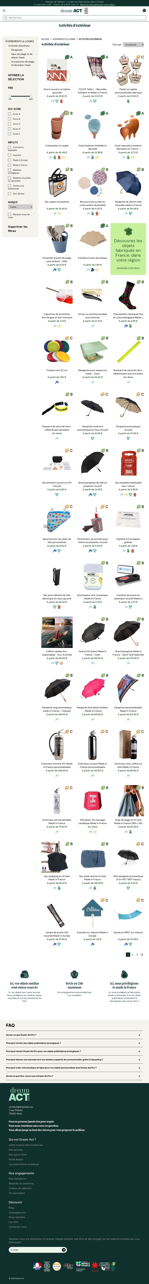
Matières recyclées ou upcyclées (19, 179)
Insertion (14, 155)
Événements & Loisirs (20, 41)
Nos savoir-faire (17, 1154)
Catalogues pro (17, 1212)
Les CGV (13, 1222)
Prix (10, 87)
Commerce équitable (16, 148)
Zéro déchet (16, 193)
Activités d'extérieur (19, 45)
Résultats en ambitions (21, 1183)
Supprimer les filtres (18, 229)
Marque (13, 202)
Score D (14, 128)
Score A (14, 114)
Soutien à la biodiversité (16, 187)
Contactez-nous (17, 1226)
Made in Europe (18, 160)
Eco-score (14, 109)
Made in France (18, 165)
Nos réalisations (17, 1178)
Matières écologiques (14, 171)
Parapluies (17, 49)
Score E (14, 133)
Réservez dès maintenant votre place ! (97, 4)
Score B (14, 118)
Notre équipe (16, 1159)
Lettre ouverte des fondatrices (25, 1144)
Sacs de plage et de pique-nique (21, 56)
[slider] (10, 96)
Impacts (13, 142)
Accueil (45, 39)
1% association (17, 1193)
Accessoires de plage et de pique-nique (22, 63)
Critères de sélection (20, 1188)
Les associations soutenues (24, 1164)
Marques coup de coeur (19, 216)
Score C (14, 123)
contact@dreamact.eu (21, 1106)
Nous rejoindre (17, 1217)
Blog (11, 1207)
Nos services (16, 1149)
